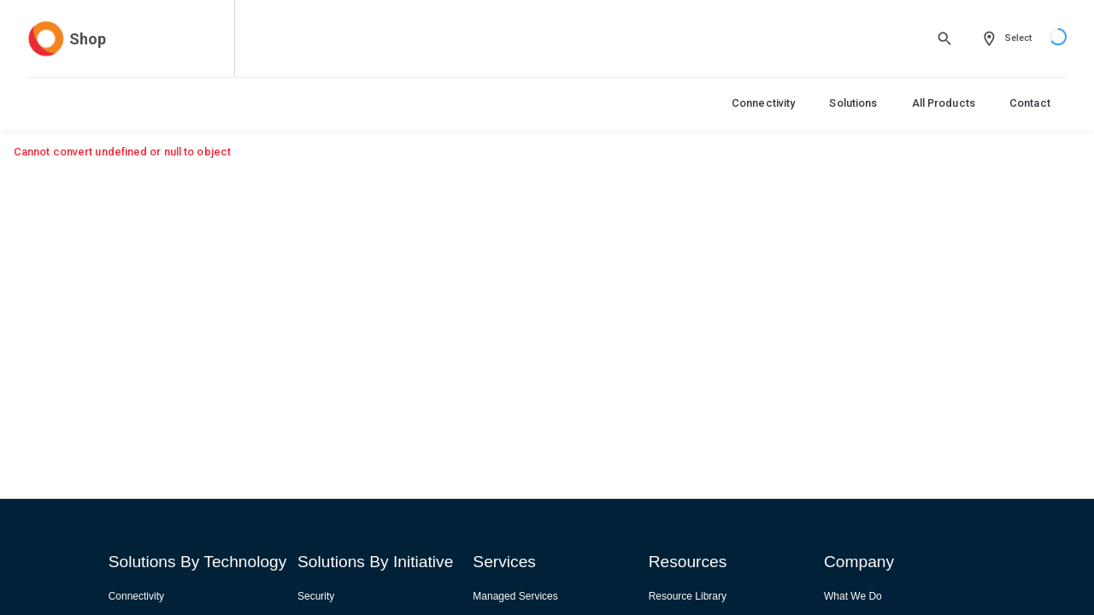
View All (1003, 180)
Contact (1029, 103)
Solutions (853, 103)
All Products (943, 103)
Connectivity (763, 103)
